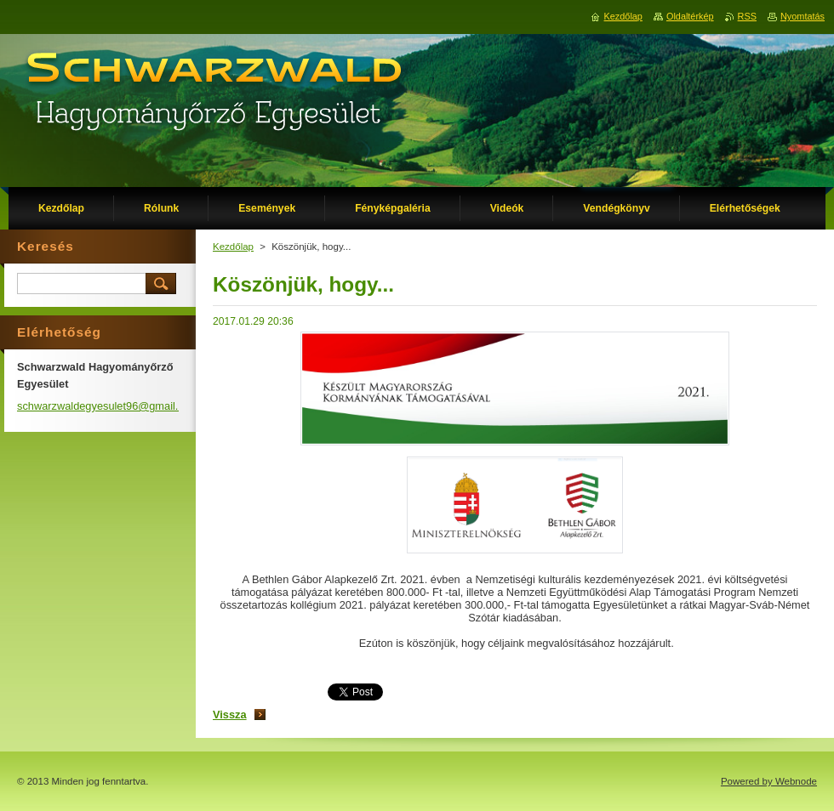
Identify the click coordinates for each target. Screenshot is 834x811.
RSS (747, 16)
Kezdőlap (233, 246)
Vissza (230, 714)
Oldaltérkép (690, 16)
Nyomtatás (802, 16)
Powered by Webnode (769, 781)
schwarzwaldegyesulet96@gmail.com (108, 406)
